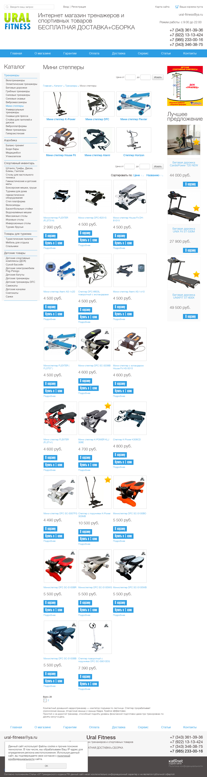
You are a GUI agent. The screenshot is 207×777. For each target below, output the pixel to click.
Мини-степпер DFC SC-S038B (94, 365)
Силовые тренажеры (18, 95)
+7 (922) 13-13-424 (186, 35)
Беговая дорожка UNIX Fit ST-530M (184, 230)
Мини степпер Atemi (97, 155)
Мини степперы (15, 106)
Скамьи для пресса (17, 116)
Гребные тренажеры (18, 91)
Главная (16, 53)
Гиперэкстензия (15, 133)
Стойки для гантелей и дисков (19, 121)
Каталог (58, 85)
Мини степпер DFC (97, 119)
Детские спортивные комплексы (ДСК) (18, 259)
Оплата (94, 53)
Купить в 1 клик (53, 243)
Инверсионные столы (18, 223)
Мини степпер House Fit (61, 155)
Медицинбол (13, 152)
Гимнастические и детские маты (21, 183)
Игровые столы (15, 219)
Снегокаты (12, 293)
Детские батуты (15, 274)
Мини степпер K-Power (61, 119)
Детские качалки (15, 289)
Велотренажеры (15, 80)
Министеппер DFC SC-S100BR (60, 587)
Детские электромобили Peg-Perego (20, 270)
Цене (136, 175)
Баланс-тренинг (15, 145)
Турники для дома (16, 191)
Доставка (118, 53)
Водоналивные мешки (18, 212)
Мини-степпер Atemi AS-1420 (59, 291)
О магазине (43, 53)
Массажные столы (16, 216)
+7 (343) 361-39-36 (186, 30)
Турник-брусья (14, 227)
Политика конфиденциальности (186, 766)
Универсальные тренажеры (15, 111)
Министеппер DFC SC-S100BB (60, 658)
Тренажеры (11, 75)
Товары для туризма (17, 233)
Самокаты (12, 285)
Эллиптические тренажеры (21, 84)
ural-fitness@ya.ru (191, 14)
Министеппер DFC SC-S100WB (130, 587)
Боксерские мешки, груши (21, 187)
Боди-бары (12, 149)
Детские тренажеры (17, 278)
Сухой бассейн (14, 264)
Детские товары (14, 253)
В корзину (190, 184)
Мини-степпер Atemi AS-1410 (129, 291)
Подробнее (49, 248)
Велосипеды (13, 205)
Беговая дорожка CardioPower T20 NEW (184, 164)
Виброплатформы (16, 126)
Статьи (166, 53)
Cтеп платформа (15, 201)
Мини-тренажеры (16, 129)
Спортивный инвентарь (19, 163)
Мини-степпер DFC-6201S (92, 217)
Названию (152, 175)
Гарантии (70, 53)
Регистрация (79, 6)
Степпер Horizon (133, 155)
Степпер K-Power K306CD (127, 439)
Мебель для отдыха (17, 242)
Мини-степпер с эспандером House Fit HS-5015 (128, 367)
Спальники (12, 246)
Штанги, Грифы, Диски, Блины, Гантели (19, 170)
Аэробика (10, 140)
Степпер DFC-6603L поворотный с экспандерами (93, 293)
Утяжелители (13, 156)
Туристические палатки (19, 239)
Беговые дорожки (16, 87)
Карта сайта (162, 6)
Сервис (143, 53)
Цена (118, 77)
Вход (66, 6)
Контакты (190, 53)
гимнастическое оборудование (15, 196)
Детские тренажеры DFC (20, 282)
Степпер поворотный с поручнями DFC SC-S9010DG (94, 660)
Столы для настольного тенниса (19, 176)
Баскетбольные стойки (19, 208)
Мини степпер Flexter (133, 119)
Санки (9, 296)
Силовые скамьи (15, 98)
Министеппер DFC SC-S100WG (95, 587)
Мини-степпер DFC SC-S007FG (60, 513)
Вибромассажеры (16, 102)
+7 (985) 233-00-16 (186, 39)
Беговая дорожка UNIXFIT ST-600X (184, 296)
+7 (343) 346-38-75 (186, 44)
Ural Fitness (101, 737)
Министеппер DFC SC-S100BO (129, 513)
